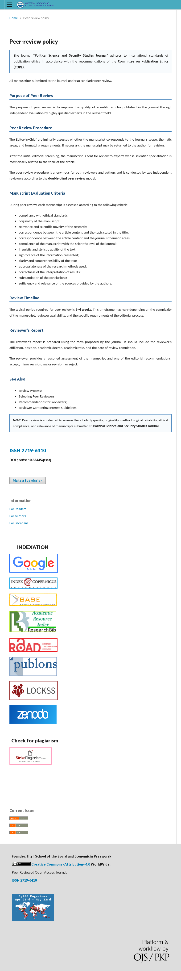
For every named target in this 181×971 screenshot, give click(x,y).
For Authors (17, 516)
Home (13, 18)
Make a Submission (27, 480)
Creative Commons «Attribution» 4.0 (60, 864)
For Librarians (18, 523)
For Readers (17, 509)
